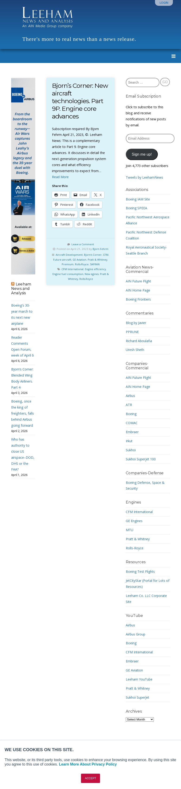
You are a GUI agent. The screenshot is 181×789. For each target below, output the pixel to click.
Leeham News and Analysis (21, 288)
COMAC (132, 423)
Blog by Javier (136, 323)
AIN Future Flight (139, 281)
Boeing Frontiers (138, 299)
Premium (72, 264)
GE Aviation (88, 259)
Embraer (132, 432)
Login (164, 3)
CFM (57, 259)
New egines (93, 274)
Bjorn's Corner (96, 254)
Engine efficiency (96, 269)
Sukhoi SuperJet (138, 697)
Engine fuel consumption (68, 274)
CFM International (72, 269)
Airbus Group (136, 634)
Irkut (129, 441)
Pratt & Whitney (138, 539)
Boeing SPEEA (136, 208)
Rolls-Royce (87, 264)
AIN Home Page (138, 290)
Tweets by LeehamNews (145, 177)
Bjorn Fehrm (100, 249)
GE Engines (134, 521)
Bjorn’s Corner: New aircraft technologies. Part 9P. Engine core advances (80, 101)
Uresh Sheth (135, 349)
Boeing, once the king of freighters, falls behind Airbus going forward (22, 413)
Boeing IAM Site (138, 199)
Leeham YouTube (139, 679)
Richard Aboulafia (139, 341)
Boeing (131, 414)
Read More (60, 177)
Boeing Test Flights (141, 571)
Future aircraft (70, 259)
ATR (129, 405)
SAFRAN (101, 264)
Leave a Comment (82, 244)
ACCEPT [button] (90, 778)
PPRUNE (132, 332)
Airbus (130, 395)
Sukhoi (131, 450)
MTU (129, 530)
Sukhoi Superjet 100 (141, 459)
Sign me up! (142, 154)
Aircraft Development (72, 254)
